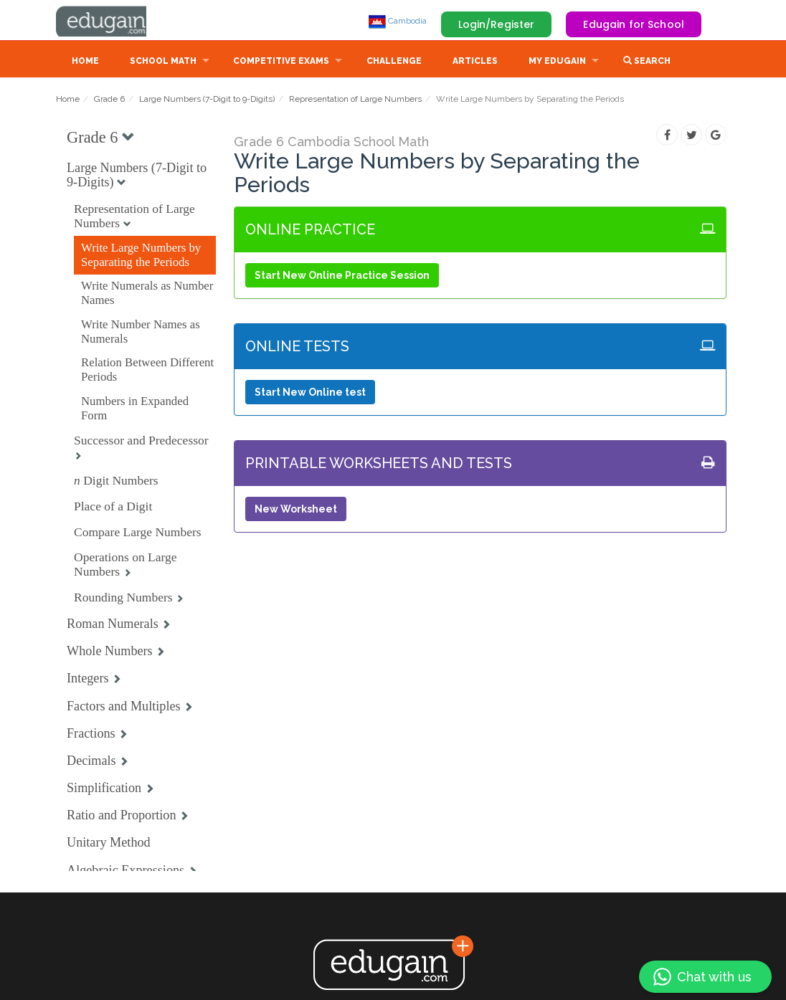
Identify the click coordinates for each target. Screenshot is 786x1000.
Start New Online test (310, 393)
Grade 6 (109, 100)
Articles (475, 62)
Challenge (394, 62)
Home (85, 62)
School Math (163, 62)
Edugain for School (633, 24)
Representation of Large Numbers (355, 100)
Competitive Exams (281, 62)
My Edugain (557, 62)
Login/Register (496, 24)
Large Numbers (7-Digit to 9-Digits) (207, 100)
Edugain (110, 21)
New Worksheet (296, 510)
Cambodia (398, 21)
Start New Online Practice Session (342, 276)
